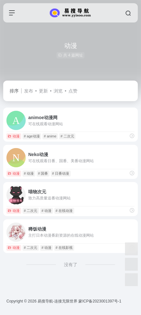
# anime (50, 136)
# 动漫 (29, 173)
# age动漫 (32, 136)
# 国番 (43, 173)
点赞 (72, 90)
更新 (43, 90)
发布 (28, 90)
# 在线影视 (64, 247)
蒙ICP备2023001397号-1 (99, 301)
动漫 (14, 136)
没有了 (70, 264)
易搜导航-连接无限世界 (57, 301)
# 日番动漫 (60, 173)
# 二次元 (67, 136)
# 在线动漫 (64, 211)
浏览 (58, 90)
